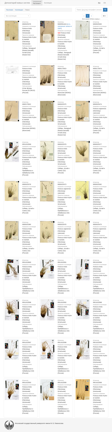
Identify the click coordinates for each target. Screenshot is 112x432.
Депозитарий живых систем (17, 3)
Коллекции (48, 3)
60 (104, 16)
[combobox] (17, 16)
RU (99, 3)
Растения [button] (37, 3)
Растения (9, 10)
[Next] (91, 16)
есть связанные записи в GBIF (65, 26)
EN (105, 3)
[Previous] (84, 16)
